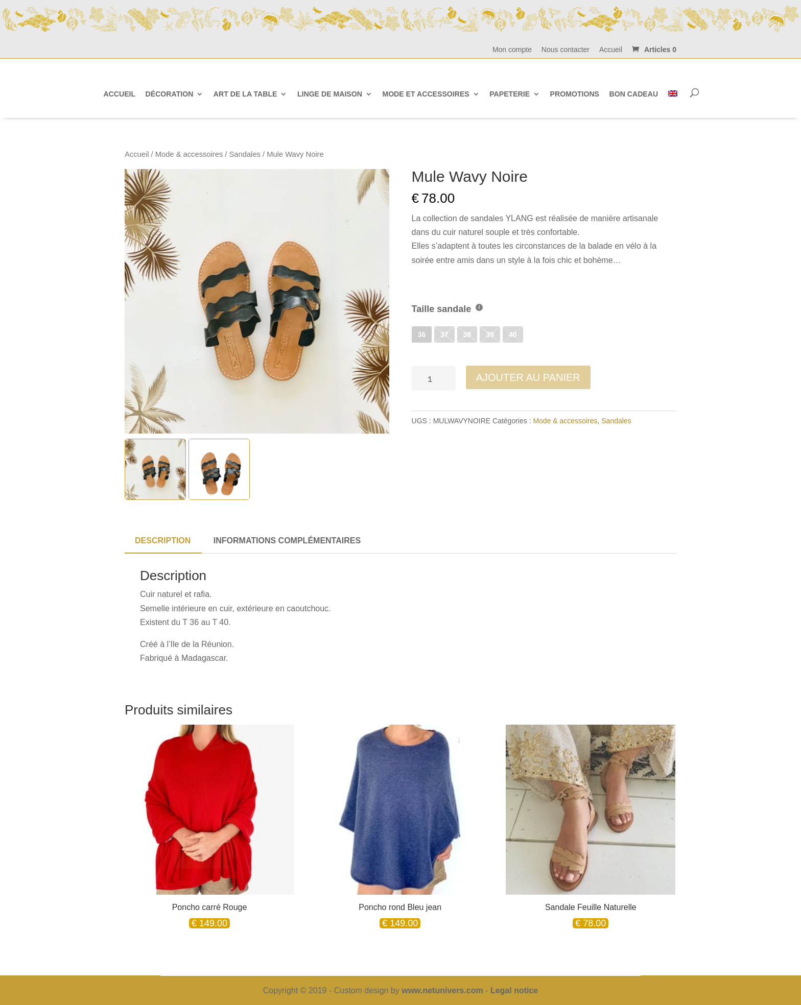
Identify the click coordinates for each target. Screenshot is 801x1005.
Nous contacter (565, 50)
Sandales (245, 154)
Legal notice (514, 990)
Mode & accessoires (189, 154)
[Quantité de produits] (434, 378)
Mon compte (512, 50)
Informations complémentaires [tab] (287, 540)
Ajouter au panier (528, 377)
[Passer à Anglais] (672, 94)
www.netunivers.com (442, 990)
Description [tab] (163, 540)
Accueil (610, 50)
